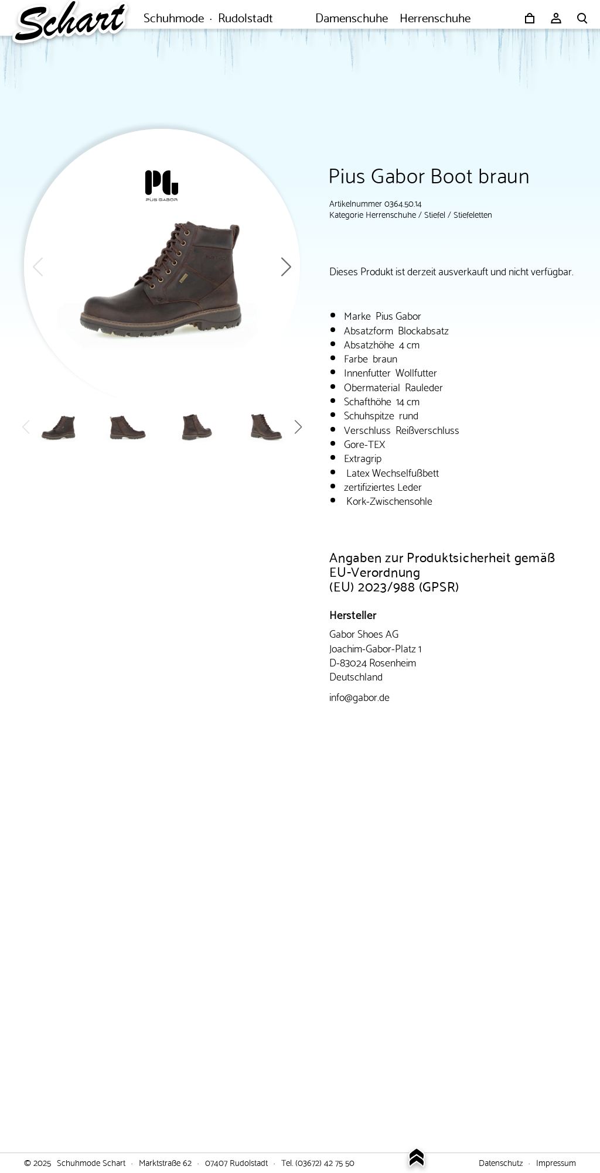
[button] (286, 267)
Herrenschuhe (391, 213)
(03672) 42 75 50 (324, 1161)
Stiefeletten (473, 213)
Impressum (556, 1161)
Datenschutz (501, 1161)
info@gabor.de (359, 696)
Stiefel (434, 213)
